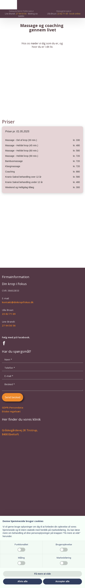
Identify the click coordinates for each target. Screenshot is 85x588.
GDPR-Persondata (12, 407)
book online (74, 13)
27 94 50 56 (21, 13)
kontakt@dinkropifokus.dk (17, 302)
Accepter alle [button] (62, 581)
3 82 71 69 (9, 313)
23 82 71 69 (62, 13)
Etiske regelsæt (11, 411)
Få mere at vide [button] (42, 573)
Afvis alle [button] (23, 581)
